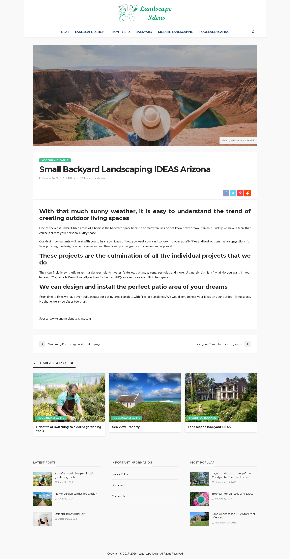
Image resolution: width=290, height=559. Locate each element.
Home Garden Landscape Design (76, 493)
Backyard (144, 32)
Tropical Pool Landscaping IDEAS (232, 493)
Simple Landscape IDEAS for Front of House (233, 515)
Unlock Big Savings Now (70, 514)
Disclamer (117, 485)
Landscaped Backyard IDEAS (209, 427)
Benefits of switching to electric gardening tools (68, 429)
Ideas (64, 32)
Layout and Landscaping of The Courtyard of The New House (231, 475)
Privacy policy (120, 474)
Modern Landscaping (175, 32)
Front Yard (120, 32)
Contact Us (118, 496)
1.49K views (72, 177)
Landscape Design (90, 32)
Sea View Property (126, 427)
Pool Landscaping (214, 32)
